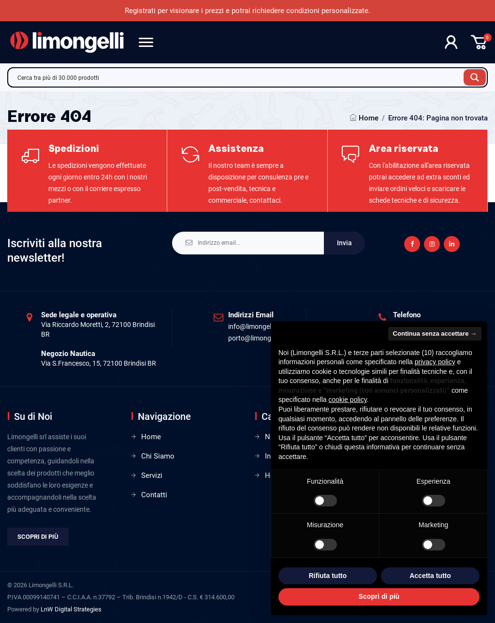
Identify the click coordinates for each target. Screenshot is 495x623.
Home (369, 118)
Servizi (151, 475)
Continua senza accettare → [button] (435, 333)
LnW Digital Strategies (71, 609)
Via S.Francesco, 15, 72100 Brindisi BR (98, 363)
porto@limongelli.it (256, 338)
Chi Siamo (158, 456)
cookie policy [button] (348, 399)
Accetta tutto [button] (430, 575)
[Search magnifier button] (475, 77)
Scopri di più (37, 536)
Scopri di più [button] (379, 596)
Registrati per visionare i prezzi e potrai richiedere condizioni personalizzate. (247, 10)
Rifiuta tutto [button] (328, 575)
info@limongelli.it (254, 326)
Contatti (154, 494)
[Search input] (238, 77)
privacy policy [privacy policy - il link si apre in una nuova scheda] (435, 362)
